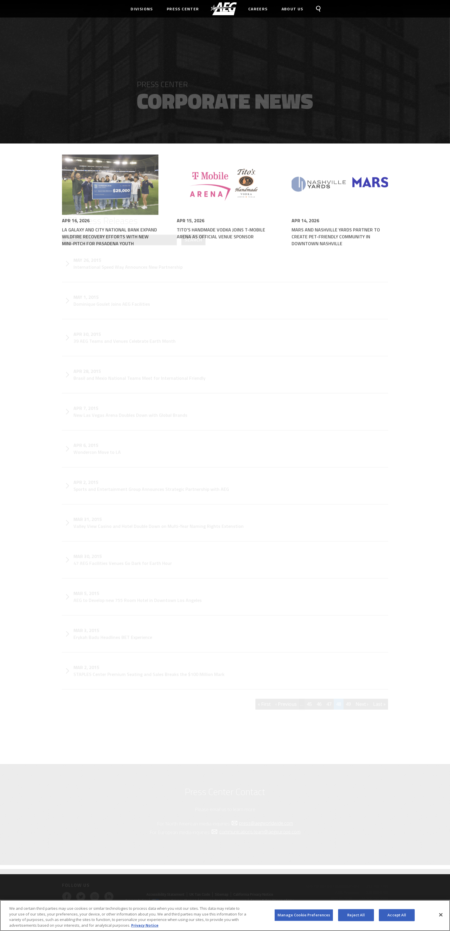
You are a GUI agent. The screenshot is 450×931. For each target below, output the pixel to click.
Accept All (396, 916)
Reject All (356, 916)
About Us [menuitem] (292, 9)
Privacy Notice (144, 926)
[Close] (441, 916)
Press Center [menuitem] (183, 9)
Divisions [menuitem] (142, 9)
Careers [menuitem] (258, 9)
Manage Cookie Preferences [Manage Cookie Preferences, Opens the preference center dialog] (304, 916)
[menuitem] (223, 9)
